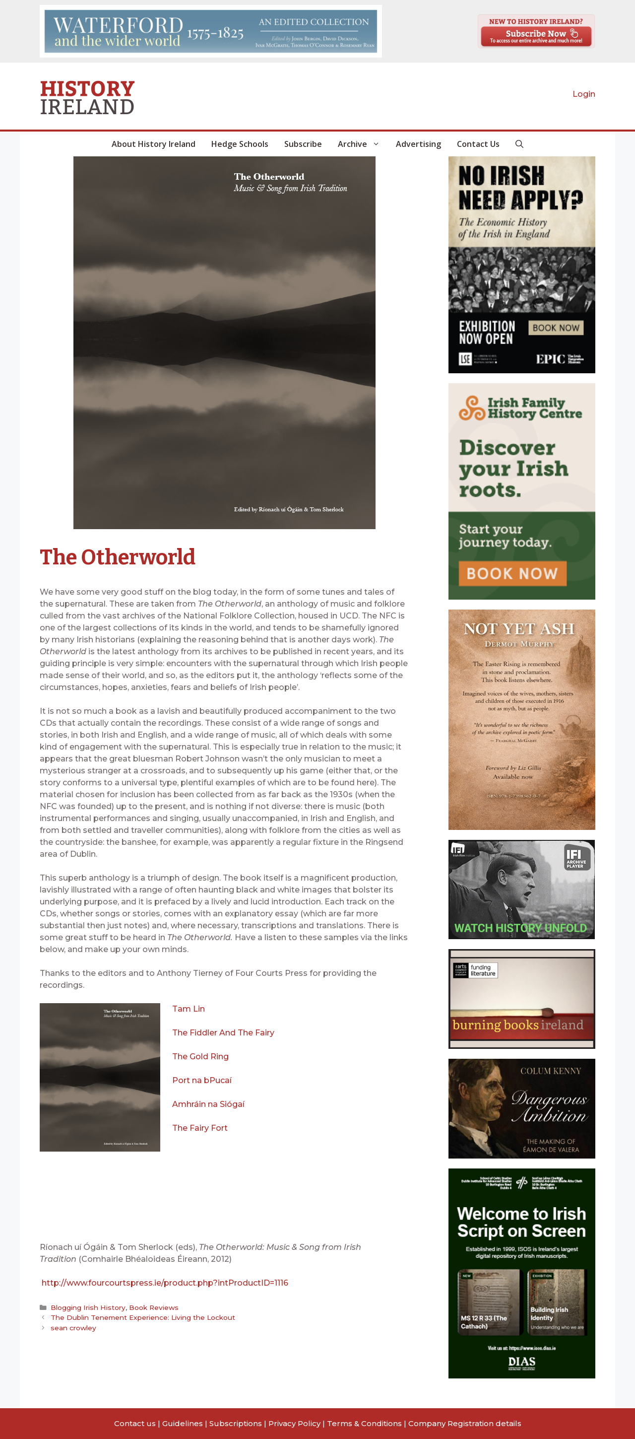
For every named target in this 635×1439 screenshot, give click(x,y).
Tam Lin (188, 1009)
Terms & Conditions (364, 1423)
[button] (519, 144)
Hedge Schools (239, 143)
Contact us (135, 1423)
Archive (363, 144)
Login (583, 94)
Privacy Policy (294, 1423)
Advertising (418, 143)
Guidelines (182, 1423)
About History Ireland (153, 143)
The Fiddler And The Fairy (223, 1032)
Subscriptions (235, 1423)
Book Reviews (153, 1307)
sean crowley (73, 1328)
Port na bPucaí (203, 1080)
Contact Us (478, 143)
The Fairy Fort (200, 1128)
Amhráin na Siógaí (208, 1104)
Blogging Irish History (88, 1307)
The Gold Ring (200, 1056)
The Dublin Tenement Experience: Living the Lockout (142, 1317)
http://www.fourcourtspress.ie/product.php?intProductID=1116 (165, 1283)
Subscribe (303, 143)
